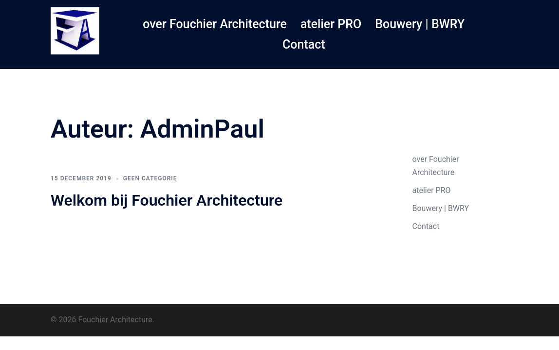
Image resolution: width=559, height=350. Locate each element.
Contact (303, 44)
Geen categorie (150, 178)
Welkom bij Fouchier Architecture (166, 200)
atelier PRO (330, 24)
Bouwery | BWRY (420, 24)
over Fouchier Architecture (215, 24)
